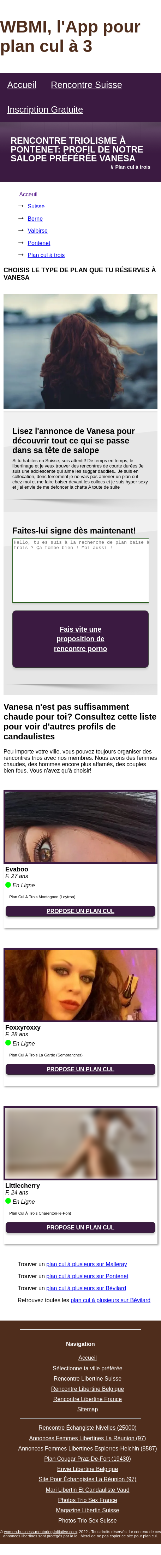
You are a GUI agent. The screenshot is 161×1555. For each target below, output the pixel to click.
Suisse (36, 206)
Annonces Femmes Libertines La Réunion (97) (87, 1438)
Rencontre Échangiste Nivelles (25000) (87, 1428)
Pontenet (39, 243)
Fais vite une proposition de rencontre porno (80, 639)
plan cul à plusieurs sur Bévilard (86, 1288)
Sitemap (87, 1409)
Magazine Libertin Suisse (87, 1510)
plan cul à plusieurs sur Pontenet (87, 1276)
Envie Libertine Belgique (87, 1469)
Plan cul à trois (46, 255)
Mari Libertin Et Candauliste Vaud (87, 1490)
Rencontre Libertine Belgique (87, 1389)
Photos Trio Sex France (87, 1500)
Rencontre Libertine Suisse (87, 1379)
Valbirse (38, 231)
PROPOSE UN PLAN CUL (80, 911)
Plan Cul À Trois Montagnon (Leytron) (42, 897)
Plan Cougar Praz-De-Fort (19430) (87, 1459)
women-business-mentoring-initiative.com (40, 1532)
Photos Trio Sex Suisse (87, 1521)
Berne (35, 219)
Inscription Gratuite (45, 109)
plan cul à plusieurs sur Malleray (86, 1264)
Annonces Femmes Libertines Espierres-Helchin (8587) (87, 1449)
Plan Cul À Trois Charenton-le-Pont (40, 1213)
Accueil (21, 85)
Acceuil (28, 194)
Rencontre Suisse (86, 85)
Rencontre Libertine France (87, 1399)
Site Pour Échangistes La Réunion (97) (88, 1479)
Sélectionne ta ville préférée (87, 1368)
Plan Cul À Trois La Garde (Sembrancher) (46, 1055)
